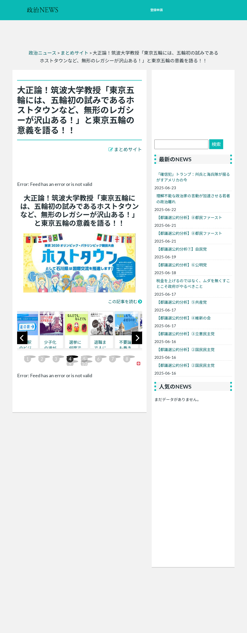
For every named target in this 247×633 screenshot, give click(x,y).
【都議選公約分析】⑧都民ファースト (189, 217)
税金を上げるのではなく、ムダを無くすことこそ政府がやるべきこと (193, 283)
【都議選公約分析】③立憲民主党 (185, 333)
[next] (137, 338)
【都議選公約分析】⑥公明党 (181, 265)
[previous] (22, 338)
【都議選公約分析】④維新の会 (183, 318)
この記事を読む (122, 301)
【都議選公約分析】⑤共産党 (181, 302)
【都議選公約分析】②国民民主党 (185, 349)
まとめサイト (128, 149)
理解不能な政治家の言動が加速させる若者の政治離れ (193, 198)
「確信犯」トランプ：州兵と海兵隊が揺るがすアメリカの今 (193, 177)
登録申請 (156, 10)
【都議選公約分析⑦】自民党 (181, 249)
